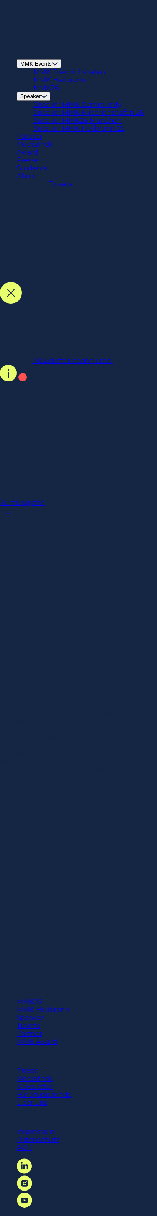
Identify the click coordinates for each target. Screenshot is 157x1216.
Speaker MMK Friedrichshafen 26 (88, 113)
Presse (28, 160)
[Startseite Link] (24, 49)
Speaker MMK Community (77, 105)
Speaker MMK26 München (77, 120)
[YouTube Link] (24, 1205)
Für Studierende (44, 1095)
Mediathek (35, 144)
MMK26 (46, 88)
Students (32, 168)
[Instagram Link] (24, 1189)
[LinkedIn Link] (24, 1171)
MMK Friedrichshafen (69, 72)
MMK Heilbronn (59, 80)
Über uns (32, 1103)
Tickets (28, 1026)
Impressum (36, 1132)
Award (27, 152)
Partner (29, 136)
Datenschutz (38, 1140)
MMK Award (37, 1042)
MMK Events (39, 64)
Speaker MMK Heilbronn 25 (79, 128)
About (27, 176)
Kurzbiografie (78, 507)
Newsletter (35, 1087)
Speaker (33, 96)
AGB (24, 1148)
